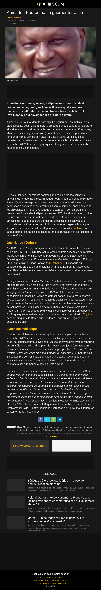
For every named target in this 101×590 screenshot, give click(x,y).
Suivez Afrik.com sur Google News (29, 446)
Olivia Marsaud (14, 18)
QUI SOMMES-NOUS (42, 581)
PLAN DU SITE (58, 578)
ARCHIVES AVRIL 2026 (42, 583)
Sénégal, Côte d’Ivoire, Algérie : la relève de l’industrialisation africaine (55, 482)
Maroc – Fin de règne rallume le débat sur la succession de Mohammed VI (55, 519)
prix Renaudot (55, 263)
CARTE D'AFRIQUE (44, 578)
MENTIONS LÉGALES (59, 581)
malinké (78, 228)
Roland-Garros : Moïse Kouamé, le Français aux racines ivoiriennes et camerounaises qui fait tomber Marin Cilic (60, 501)
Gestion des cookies (59, 583)
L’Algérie (87, 314)
